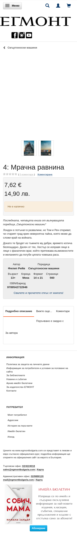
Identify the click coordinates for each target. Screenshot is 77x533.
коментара (26, 174)
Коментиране (45, 174)
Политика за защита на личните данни (27, 364)
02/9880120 (37, 476)
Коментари (63, 311)
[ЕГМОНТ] (35, 20)
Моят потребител (17, 414)
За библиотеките (15, 375)
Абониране (38, 528)
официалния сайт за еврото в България (39, 457)
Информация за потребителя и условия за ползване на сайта (37, 370)
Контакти (11, 390)
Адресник (13, 420)
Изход (11, 436)
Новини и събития (16, 379)
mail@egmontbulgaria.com (18, 479)
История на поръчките (20, 425)
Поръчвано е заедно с (50, 321)
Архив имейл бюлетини (19, 383)
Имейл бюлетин (16, 431)
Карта (40, 469)
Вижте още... (44, 311)
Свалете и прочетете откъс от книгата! (38, 292)
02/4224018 (28, 466)
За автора (11, 332)
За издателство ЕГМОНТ (20, 387)
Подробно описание (18, 311)
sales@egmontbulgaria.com (19, 469)
